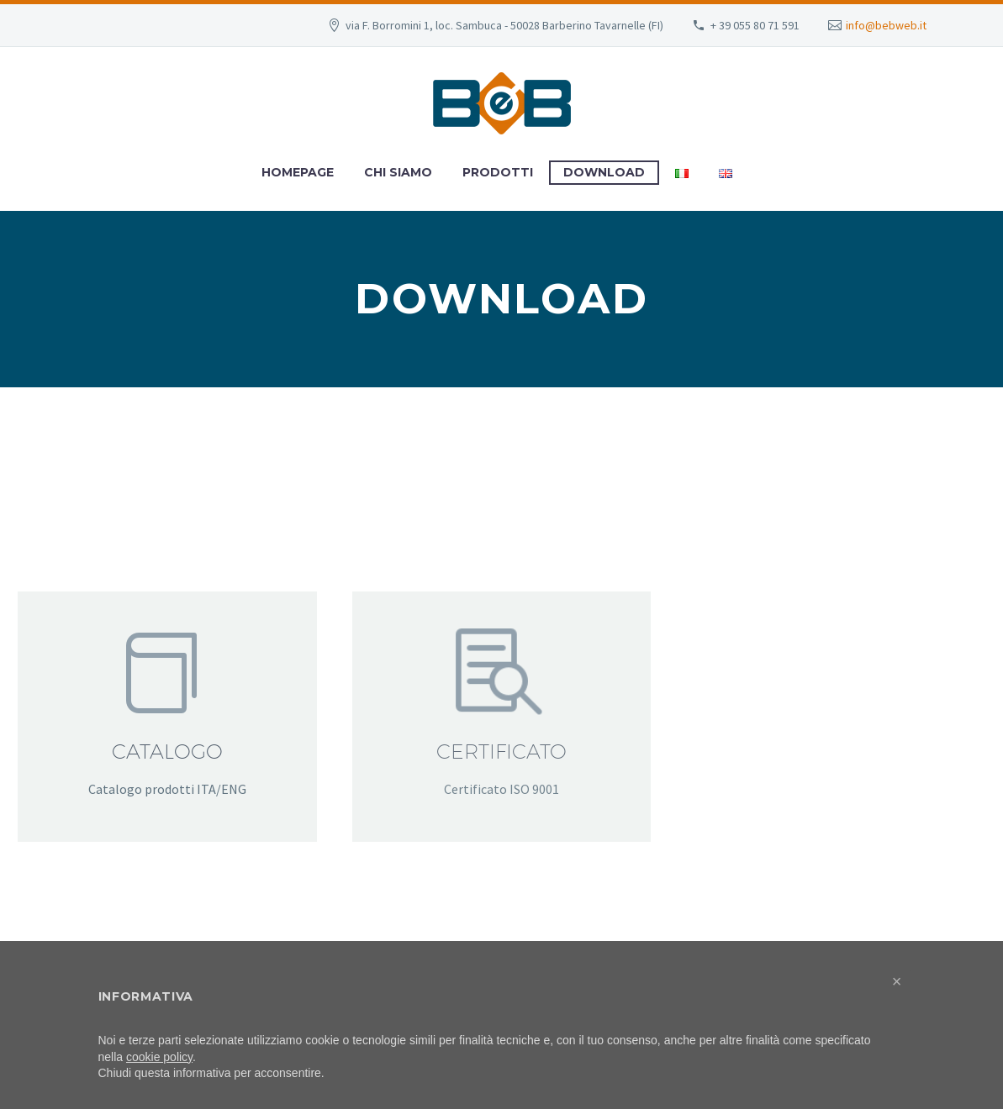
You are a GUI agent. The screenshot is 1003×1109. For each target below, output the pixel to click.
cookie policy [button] (159, 1057)
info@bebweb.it (886, 25)
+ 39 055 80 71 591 (755, 25)
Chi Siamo (398, 172)
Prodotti (497, 172)
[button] (897, 981)
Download (604, 172)
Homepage (297, 172)
